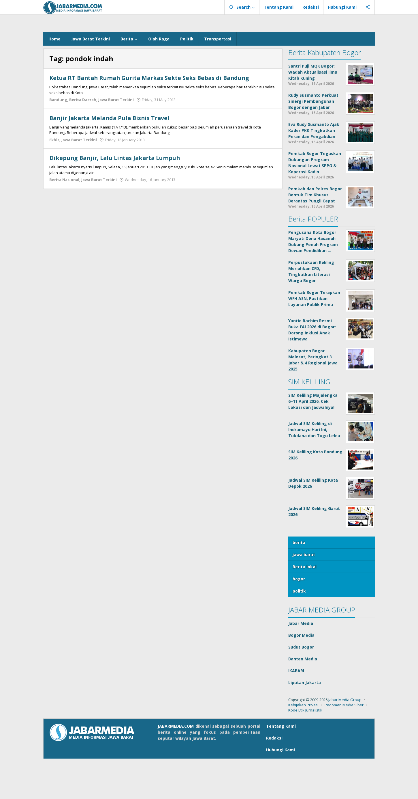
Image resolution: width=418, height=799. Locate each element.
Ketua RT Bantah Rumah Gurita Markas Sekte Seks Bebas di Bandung (152, 118)
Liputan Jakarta (304, 723)
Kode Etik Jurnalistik (305, 750)
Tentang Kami (281, 766)
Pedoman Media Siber (344, 745)
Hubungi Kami (280, 790)
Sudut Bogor (301, 687)
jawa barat (304, 595)
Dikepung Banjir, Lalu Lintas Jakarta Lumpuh (117, 198)
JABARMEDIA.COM (176, 766)
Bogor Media (301, 675)
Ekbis (54, 179)
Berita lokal (305, 607)
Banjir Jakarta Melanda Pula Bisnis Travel (111, 158)
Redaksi (274, 778)
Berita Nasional (64, 220)
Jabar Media (300, 663)
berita (299, 583)
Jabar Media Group (344, 740)
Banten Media (302, 699)
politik (299, 631)
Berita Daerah (82, 140)
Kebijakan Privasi (303, 745)
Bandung (58, 140)
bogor (299, 619)
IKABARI (296, 711)
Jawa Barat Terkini (116, 140)
